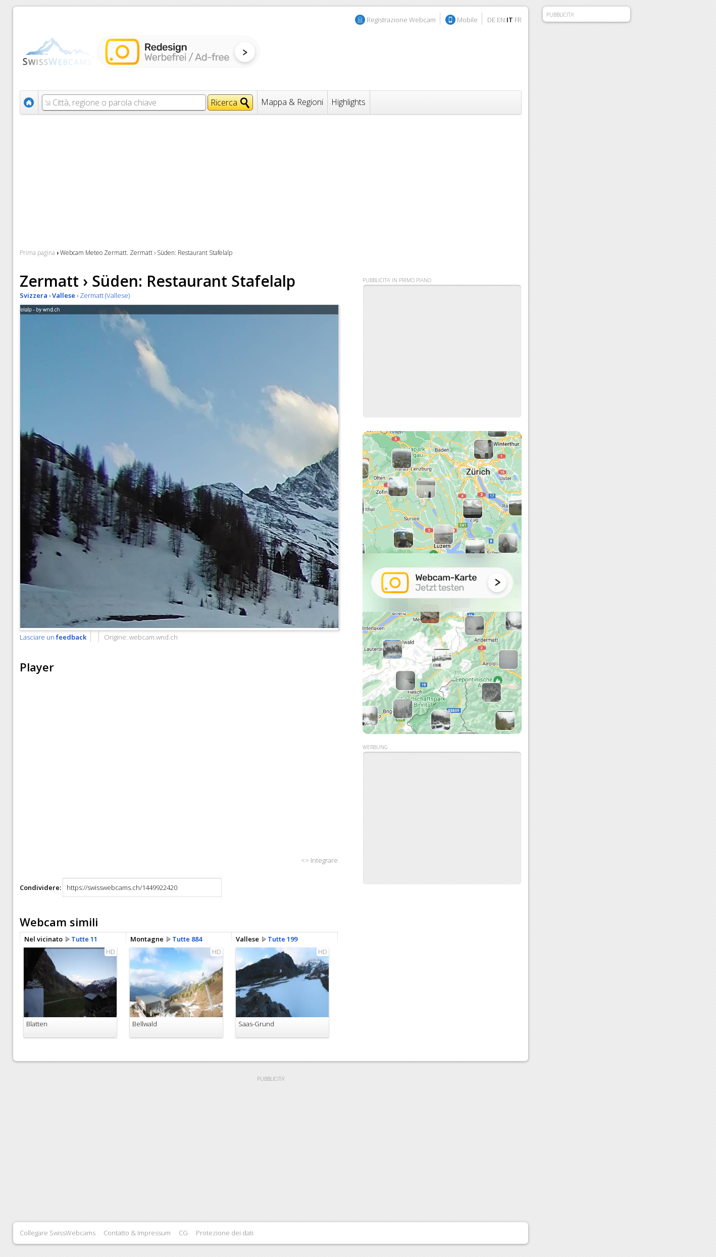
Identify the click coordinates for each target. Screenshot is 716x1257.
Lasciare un (53, 637)
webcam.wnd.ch (153, 637)
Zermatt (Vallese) (105, 295)
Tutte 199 (282, 939)
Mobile (467, 19)
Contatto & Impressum (137, 1232)
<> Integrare (319, 860)
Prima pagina (37, 252)
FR (518, 19)
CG (183, 1232)
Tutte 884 (187, 939)
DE (491, 19)
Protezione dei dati (224, 1232)
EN (501, 19)
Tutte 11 (84, 939)
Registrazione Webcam (401, 19)
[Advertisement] (442, 818)
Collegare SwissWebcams (57, 1232)
